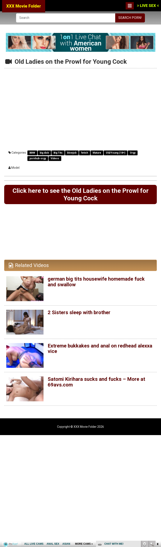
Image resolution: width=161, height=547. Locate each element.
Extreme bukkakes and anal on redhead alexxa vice (100, 348)
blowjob (72, 152)
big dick (44, 152)
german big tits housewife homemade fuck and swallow (96, 281)
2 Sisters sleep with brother (79, 312)
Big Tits (58, 152)
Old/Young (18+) (115, 152)
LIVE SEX (148, 5)
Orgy (132, 152)
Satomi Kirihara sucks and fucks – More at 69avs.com (96, 382)
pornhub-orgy (37, 158)
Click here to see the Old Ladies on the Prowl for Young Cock (81, 194)
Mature (97, 152)
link (157, 481)
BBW (32, 152)
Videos (55, 158)
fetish (84, 152)
